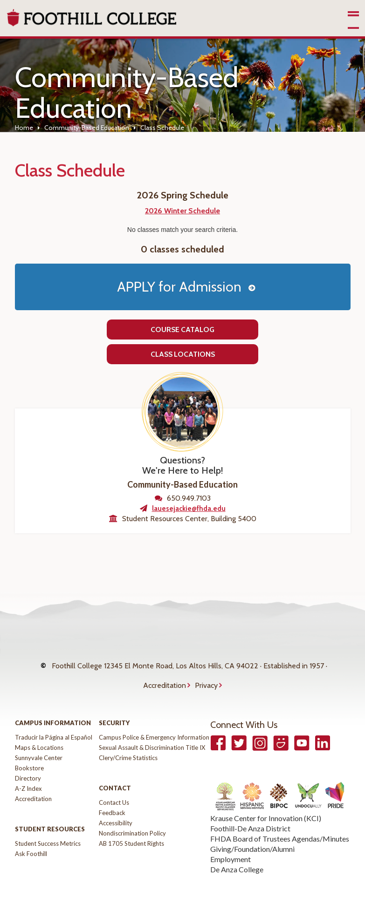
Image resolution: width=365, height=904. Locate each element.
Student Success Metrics (48, 825)
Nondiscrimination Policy (132, 815)
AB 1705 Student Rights (131, 825)
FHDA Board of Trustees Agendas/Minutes (279, 820)
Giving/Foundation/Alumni (252, 831)
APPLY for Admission (179, 286)
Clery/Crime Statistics (128, 740)
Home (24, 127)
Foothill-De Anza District (250, 810)
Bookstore (29, 750)
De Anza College (236, 851)
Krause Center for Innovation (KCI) (265, 800)
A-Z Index (28, 771)
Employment (230, 841)
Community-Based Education (86, 127)
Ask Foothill (31, 836)
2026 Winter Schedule (182, 210)
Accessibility (115, 805)
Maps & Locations (39, 730)
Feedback (112, 795)
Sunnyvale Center (38, 740)
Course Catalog (182, 329)
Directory (28, 760)
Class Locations (183, 354)
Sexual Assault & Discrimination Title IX (152, 730)
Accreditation (164, 672)
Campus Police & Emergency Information (154, 719)
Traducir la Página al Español (53, 719)
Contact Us (114, 784)
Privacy (206, 672)
